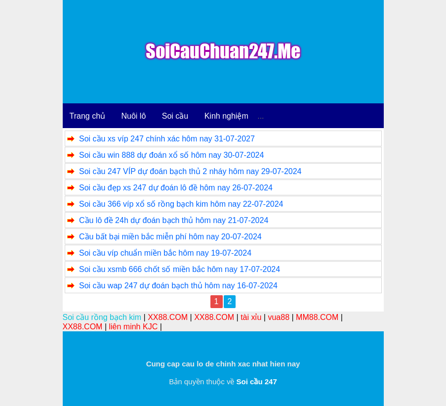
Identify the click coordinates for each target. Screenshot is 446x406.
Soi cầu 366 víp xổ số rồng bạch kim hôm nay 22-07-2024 (181, 204)
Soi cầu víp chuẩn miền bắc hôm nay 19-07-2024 (165, 253)
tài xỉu (251, 317)
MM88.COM (317, 317)
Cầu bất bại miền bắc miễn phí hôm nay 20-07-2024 (170, 236)
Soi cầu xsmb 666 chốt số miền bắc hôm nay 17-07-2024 (179, 269)
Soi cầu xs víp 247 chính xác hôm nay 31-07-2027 (167, 139)
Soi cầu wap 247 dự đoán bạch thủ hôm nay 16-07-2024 (178, 285)
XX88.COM (168, 317)
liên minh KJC (133, 326)
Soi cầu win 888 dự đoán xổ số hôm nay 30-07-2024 (171, 155)
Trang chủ (88, 116)
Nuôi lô (134, 116)
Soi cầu (175, 116)
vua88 (278, 317)
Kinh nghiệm (226, 116)
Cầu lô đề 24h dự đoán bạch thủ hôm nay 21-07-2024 (173, 220)
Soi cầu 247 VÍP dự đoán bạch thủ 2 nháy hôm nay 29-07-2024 (190, 171)
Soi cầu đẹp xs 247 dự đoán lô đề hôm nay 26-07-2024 (176, 187)
